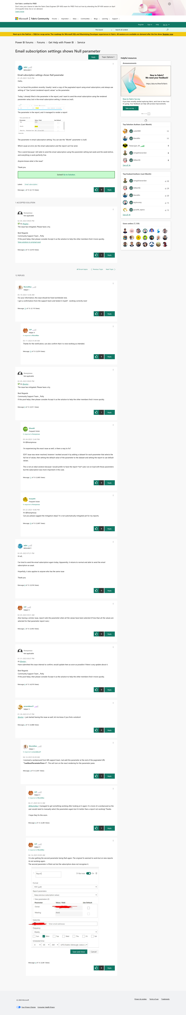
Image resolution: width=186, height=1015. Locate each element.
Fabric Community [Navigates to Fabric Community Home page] (40, 18)
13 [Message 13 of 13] (30, 351)
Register (141, 24)
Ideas (75, 19)
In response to (31, 335)
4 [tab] (146, 113)
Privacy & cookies (141, 999)
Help (157, 24)
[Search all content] (142, 29)
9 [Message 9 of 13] (24, 250)
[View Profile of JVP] (30, 329)
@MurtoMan (33, 806)
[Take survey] (131, 108)
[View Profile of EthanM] (32, 428)
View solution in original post (29, 242)
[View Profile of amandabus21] (29, 706)
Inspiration (65, 19)
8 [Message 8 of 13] (24, 585)
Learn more (19, 11)
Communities (85, 19)
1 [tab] (142, 113)
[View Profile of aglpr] (25, 67)
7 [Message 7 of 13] (24, 629)
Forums (54, 19)
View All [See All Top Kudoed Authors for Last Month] (127, 214)
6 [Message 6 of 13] (24, 684)
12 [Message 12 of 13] (25, 308)
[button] (93, 57)
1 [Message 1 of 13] (24, 190)
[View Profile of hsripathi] (32, 498)
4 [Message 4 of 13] (35, 963)
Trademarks (165, 999)
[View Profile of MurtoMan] (28, 287)
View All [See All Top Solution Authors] (127, 165)
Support (115, 19)
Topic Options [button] (107, 57)
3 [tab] (144, 113)
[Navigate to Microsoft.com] (21, 18)
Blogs (96, 19)
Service (81, 42)
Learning (105, 19)
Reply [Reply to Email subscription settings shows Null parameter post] (110, 190)
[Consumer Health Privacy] (46, 1007)
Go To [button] (165, 25)
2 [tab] (143, 113)
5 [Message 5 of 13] (35, 823)
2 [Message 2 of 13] (24, 725)
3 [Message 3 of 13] (30, 771)
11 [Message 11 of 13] (30, 477)
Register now (168, 34)
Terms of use (153, 999)
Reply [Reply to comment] (110, 255)
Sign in (149, 24)
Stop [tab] (149, 114)
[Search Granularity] (104, 29)
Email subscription (31, 184)
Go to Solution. (69, 174)
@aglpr (25, 224)
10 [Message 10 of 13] (30, 523)
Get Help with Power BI (61, 42)
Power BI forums (24, 42)
